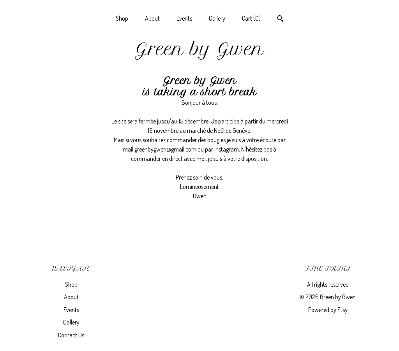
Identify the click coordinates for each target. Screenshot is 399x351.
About (152, 18)
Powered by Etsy (328, 310)
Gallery (217, 18)
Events (184, 18)
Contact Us (71, 335)
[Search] (280, 19)
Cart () (251, 18)
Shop (122, 18)
